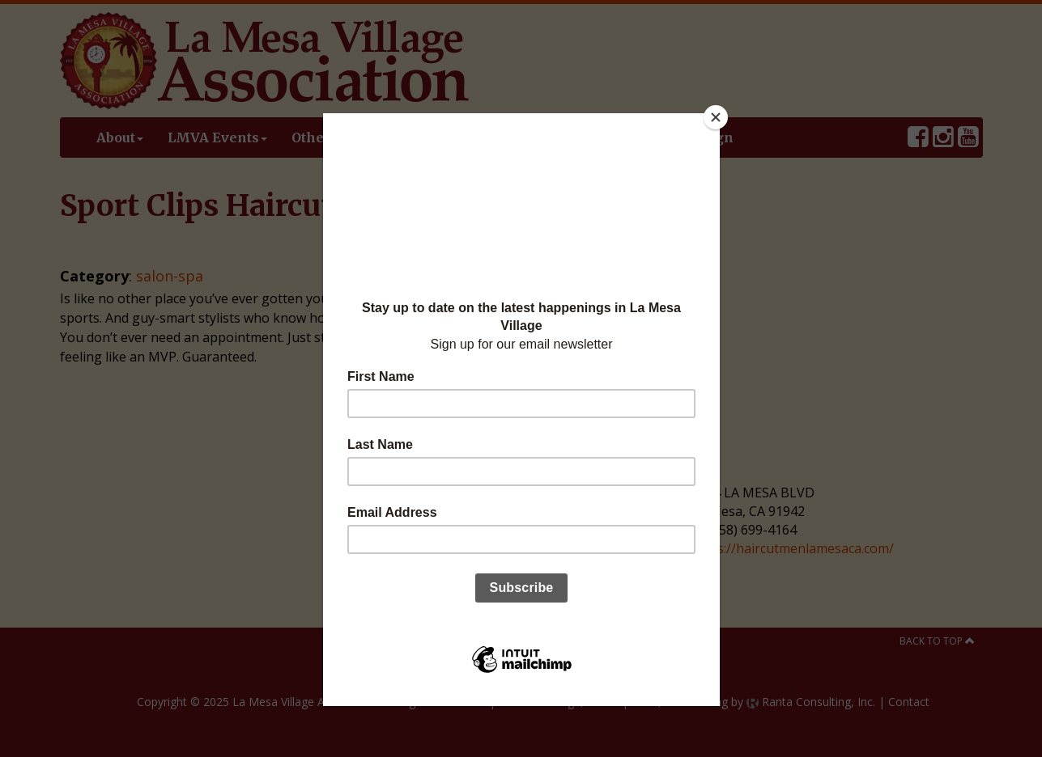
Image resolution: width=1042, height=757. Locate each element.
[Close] (716, 117)
